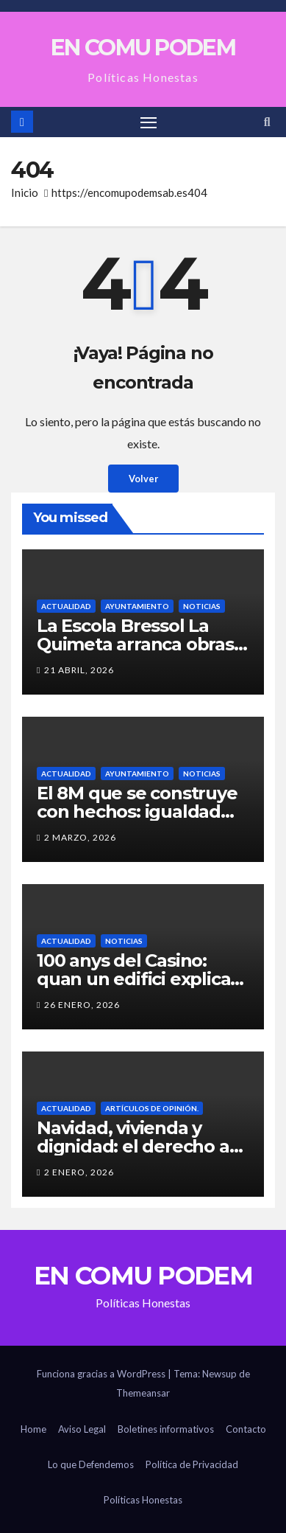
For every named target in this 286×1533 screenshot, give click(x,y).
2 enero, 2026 (79, 1172)
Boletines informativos (166, 1429)
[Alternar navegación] (148, 122)
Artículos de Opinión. (152, 1108)
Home (33, 1429)
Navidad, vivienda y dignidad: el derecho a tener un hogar (133, 1146)
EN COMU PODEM (143, 47)
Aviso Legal (82, 1429)
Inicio (24, 192)
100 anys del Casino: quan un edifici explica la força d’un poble (133, 979)
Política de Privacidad (192, 1464)
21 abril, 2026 (79, 669)
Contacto (246, 1429)
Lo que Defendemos (91, 1464)
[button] (267, 121)
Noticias (202, 606)
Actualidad (66, 606)
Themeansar (143, 1393)
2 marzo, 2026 (80, 837)
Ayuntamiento (137, 606)
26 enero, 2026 (82, 1004)
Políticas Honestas (143, 1500)
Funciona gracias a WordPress (102, 1374)
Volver (143, 478)
